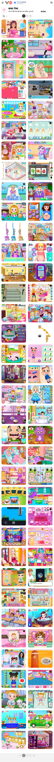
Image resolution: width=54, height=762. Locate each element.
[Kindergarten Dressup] (40, 740)
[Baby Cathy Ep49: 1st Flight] (13, 476)
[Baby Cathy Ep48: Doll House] (40, 597)
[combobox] (4, 16)
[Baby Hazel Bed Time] (13, 150)
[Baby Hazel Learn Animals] (13, 699)
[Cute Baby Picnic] (40, 719)
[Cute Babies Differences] (40, 476)
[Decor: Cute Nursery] (13, 171)
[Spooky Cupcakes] (13, 415)
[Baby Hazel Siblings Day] (40, 455)
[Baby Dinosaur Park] (40, 435)
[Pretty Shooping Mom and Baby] (40, 293)
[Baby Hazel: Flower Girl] (13, 394)
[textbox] (5, 16)
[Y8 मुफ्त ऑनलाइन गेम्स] (9, 2)
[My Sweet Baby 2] (40, 679)
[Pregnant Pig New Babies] (13, 354)
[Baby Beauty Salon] (40, 354)
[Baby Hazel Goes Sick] (40, 191)
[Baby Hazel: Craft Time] (40, 110)
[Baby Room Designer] (13, 374)
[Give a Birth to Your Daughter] (40, 49)
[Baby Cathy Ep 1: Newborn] (40, 69)
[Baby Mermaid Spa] (40, 618)
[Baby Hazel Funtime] (40, 699)
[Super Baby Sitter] (13, 272)
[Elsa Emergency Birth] (13, 191)
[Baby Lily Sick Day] (40, 638)
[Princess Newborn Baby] (40, 252)
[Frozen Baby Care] (40, 394)
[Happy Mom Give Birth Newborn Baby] (40, 211)
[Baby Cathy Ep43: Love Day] (13, 496)
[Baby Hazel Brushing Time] (13, 313)
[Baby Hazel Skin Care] (13, 740)
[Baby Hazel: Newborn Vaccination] (13, 130)
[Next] (34, 755)
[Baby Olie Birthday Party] (40, 496)
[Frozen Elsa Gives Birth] (13, 455)
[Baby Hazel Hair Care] (13, 211)
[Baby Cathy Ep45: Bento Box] (40, 658)
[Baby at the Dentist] (13, 435)
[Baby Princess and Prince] (40, 536)
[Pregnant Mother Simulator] (40, 89)
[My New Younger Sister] (40, 557)
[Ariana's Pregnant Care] (13, 252)
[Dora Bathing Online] (13, 333)
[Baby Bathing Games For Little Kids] (13, 110)
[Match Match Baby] (13, 638)
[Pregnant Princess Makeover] (13, 29)
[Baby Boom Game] (40, 130)
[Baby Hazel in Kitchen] (13, 597)
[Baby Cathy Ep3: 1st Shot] (13, 69)
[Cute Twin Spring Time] (13, 577)
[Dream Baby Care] (40, 415)
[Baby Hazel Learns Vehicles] (40, 313)
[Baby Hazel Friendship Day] (13, 618)
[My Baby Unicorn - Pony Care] (40, 150)
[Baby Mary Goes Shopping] (40, 171)
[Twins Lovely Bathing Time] (13, 719)
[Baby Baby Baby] (13, 293)
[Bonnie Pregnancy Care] (13, 557)
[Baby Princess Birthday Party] (13, 536)
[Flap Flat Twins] (13, 516)
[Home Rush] (13, 232)
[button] (43, 11)
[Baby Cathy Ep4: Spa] (40, 374)
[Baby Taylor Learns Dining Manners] (13, 658)
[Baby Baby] (13, 89)
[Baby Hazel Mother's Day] (40, 232)
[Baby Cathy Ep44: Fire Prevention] (40, 577)
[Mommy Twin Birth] (40, 272)
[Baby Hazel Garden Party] (13, 49)
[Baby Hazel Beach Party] (40, 29)
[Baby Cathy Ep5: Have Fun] (13, 679)
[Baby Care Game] (40, 516)
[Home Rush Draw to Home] (40, 333)
